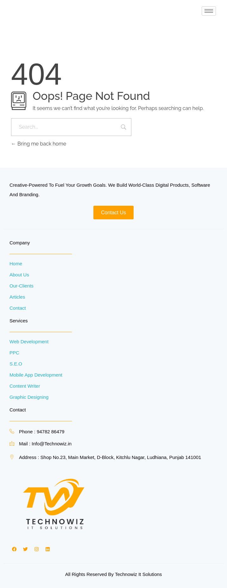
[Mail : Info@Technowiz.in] (11, 443)
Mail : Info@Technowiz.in (45, 443)
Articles (17, 297)
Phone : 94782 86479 (41, 431)
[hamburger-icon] (209, 11)
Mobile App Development (35, 375)
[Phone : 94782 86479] (11, 431)
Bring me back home (38, 144)
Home (15, 263)
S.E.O (15, 363)
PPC (14, 352)
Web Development (28, 341)
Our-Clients (21, 285)
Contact (17, 308)
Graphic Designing (28, 397)
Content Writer (24, 386)
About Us (19, 274)
